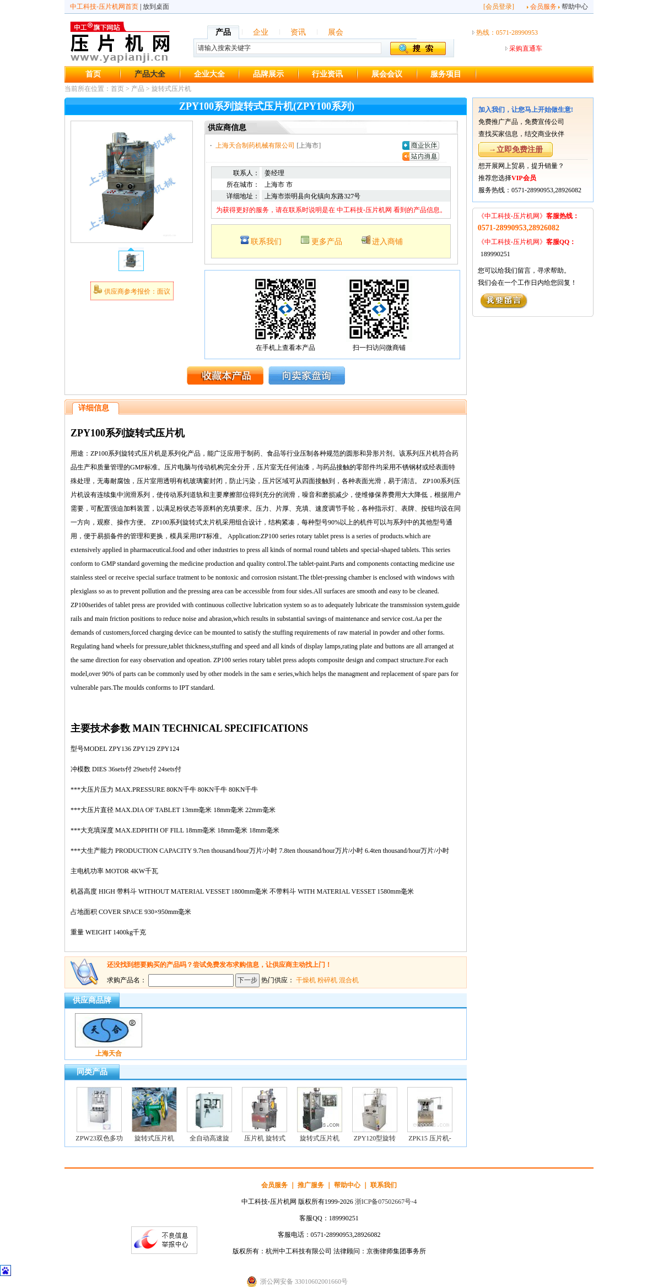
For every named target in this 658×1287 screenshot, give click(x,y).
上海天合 (108, 1053)
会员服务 (543, 6)
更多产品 (326, 241)
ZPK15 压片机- (429, 1138)
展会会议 (386, 74)
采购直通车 (525, 48)
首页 (93, 74)
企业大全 (209, 74)
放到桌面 (156, 6)
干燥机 (306, 980)
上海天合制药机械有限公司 (255, 145)
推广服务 (311, 1185)
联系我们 (266, 241)
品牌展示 (268, 74)
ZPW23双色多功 (98, 1138)
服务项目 (445, 74)
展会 (335, 32)
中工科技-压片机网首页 (104, 6)
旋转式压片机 (171, 89)
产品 (223, 32)
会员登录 (499, 6)
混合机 (349, 980)
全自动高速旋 (209, 1138)
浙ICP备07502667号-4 (386, 1201)
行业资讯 (327, 74)
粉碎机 (327, 980)
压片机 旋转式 (264, 1138)
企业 (260, 32)
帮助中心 (575, 6)
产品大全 (149, 74)
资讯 (298, 32)
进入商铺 (387, 241)
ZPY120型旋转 (375, 1138)
